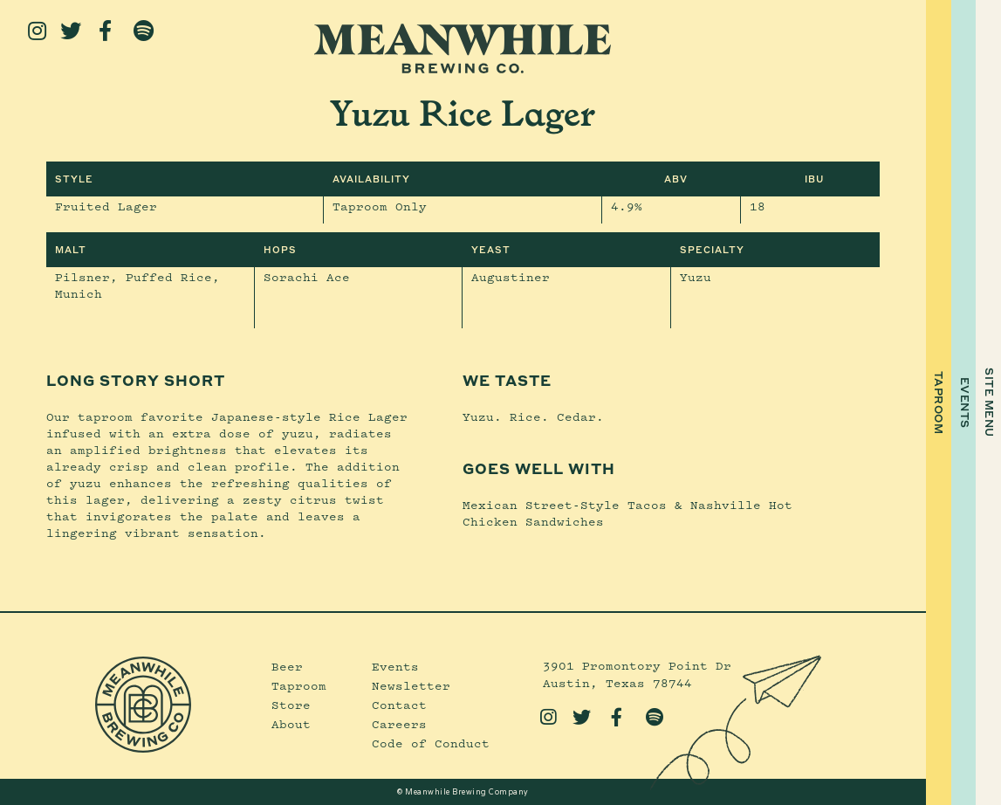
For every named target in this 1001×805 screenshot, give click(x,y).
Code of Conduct (431, 743)
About (291, 724)
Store (291, 704)
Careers (399, 724)
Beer (287, 666)
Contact (399, 704)
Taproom (298, 685)
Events (395, 666)
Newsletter (411, 685)
